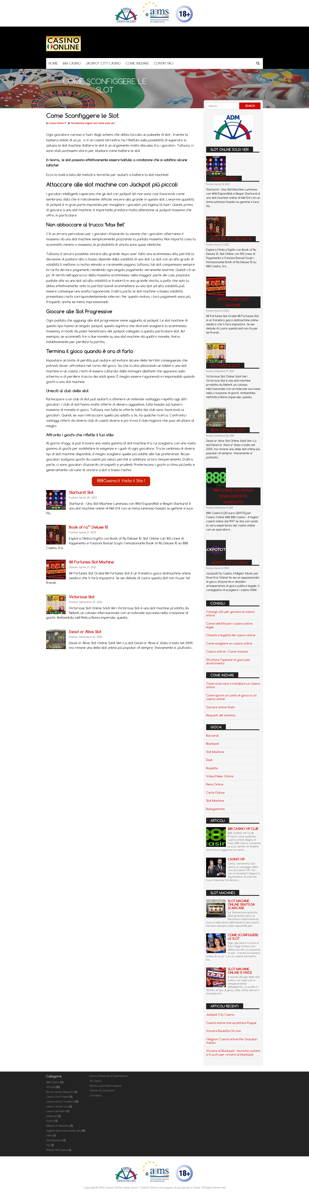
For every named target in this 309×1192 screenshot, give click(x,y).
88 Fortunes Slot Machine (91, 561)
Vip (48, 1145)
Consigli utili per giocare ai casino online (230, 613)
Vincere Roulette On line (223, 1031)
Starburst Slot (81, 492)
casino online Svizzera (60, 1101)
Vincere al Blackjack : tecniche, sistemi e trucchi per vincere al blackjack (233, 1052)
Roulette (212, 768)
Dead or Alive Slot (85, 631)
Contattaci (95, 1095)
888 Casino (53, 1082)
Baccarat (212, 735)
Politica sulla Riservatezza (105, 1085)
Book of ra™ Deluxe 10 (88, 526)
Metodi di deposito (57, 1125)
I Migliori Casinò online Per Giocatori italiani (232, 1041)
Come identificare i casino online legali (229, 625)
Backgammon (215, 809)
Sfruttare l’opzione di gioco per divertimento (228, 661)
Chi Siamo (95, 1080)
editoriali (51, 1116)
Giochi (50, 1120)
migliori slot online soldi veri (100, 123)
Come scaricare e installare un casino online (233, 685)
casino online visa (57, 1106)
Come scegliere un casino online (229, 643)
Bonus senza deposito (60, 1091)
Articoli (50, 1086)
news (49, 1135)
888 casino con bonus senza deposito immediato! (233, 496)
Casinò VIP (236, 859)
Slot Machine (77, 123)
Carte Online (215, 792)
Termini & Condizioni (102, 1090)
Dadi (209, 760)
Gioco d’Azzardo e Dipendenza (108, 1075)
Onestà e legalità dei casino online (230, 635)
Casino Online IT (57, 123)
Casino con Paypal (57, 1096)
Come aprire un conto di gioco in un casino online (231, 697)
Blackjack (212, 743)
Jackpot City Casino (229, 562)
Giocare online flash (220, 707)
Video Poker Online (220, 776)
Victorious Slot (81, 596)
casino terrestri (56, 1111)
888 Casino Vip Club (243, 829)
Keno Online (214, 784)
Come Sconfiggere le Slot (243, 936)
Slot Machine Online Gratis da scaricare (241, 904)
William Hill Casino (57, 1149)
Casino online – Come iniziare (227, 651)
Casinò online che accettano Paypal (231, 1023)
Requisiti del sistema (220, 715)
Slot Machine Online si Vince (240, 971)
